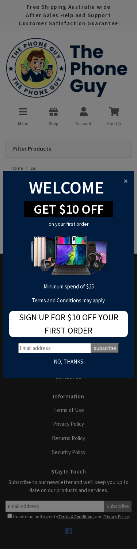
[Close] (126, 181)
